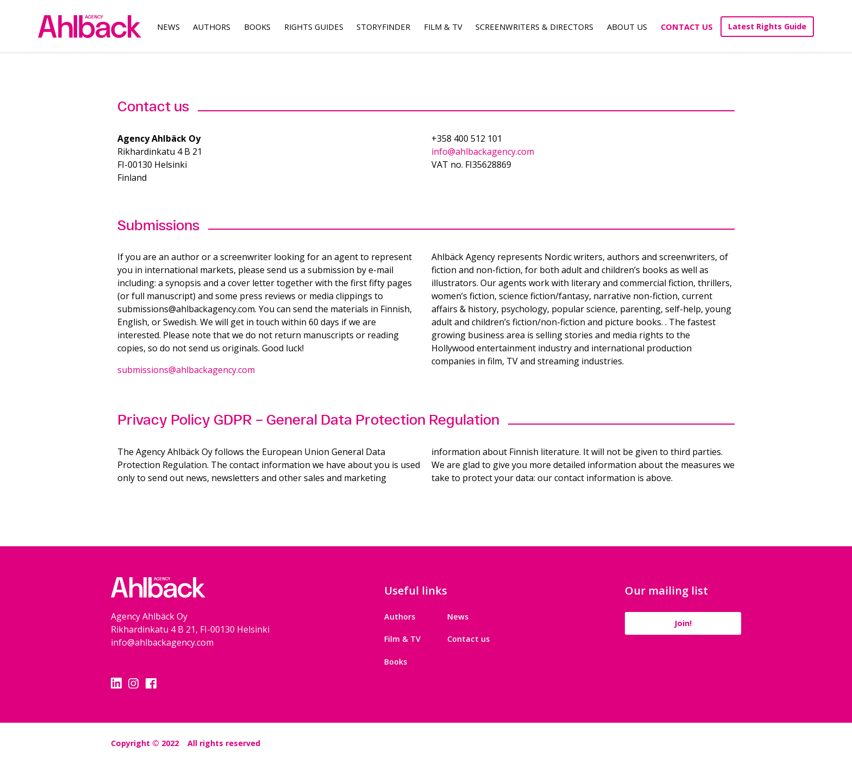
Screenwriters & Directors (534, 26)
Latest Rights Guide (767, 26)
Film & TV (443, 26)
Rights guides (313, 26)
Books (257, 26)
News (168, 26)
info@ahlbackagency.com (482, 151)
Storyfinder (383, 26)
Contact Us (687, 26)
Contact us (467, 639)
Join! (681, 623)
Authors (211, 26)
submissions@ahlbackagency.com (186, 370)
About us (627, 26)
